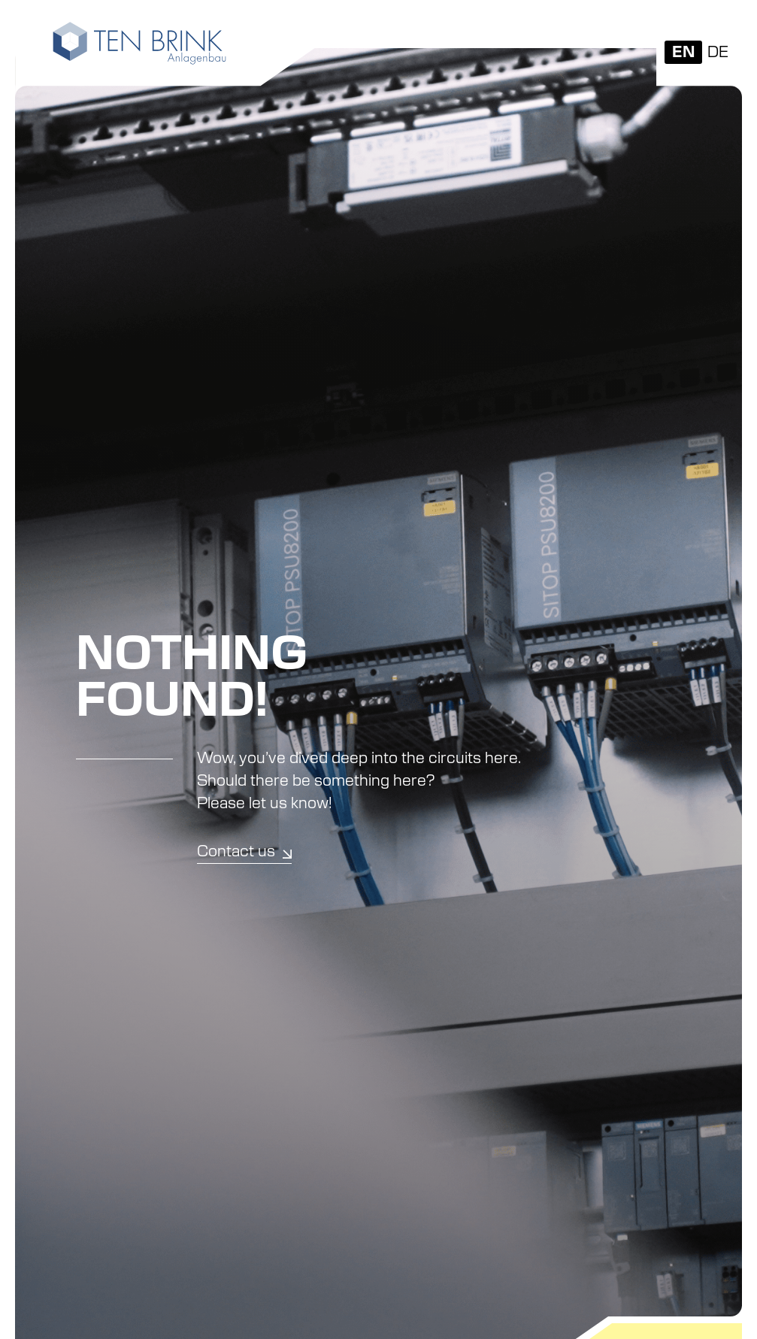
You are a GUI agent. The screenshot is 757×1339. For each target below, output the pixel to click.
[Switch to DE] (718, 52)
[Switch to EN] (683, 52)
